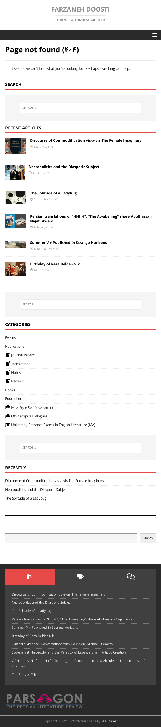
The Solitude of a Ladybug (53, 193)
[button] (154, 34)
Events (10, 338)
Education (13, 399)
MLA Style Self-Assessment (29, 407)
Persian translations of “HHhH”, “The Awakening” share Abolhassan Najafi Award (91, 219)
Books (10, 390)
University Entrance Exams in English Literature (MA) (50, 425)
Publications (14, 347)
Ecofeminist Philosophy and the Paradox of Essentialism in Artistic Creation (69, 652)
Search (147, 538)
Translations (17, 364)
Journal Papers (20, 355)
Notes (13, 373)
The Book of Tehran (26, 674)
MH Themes (109, 721)
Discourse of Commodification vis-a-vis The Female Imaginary (85, 141)
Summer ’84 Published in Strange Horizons (68, 243)
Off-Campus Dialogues (26, 416)
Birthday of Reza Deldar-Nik (55, 264)
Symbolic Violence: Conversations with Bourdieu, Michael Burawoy (62, 644)
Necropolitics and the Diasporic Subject (64, 167)
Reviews (14, 381)
